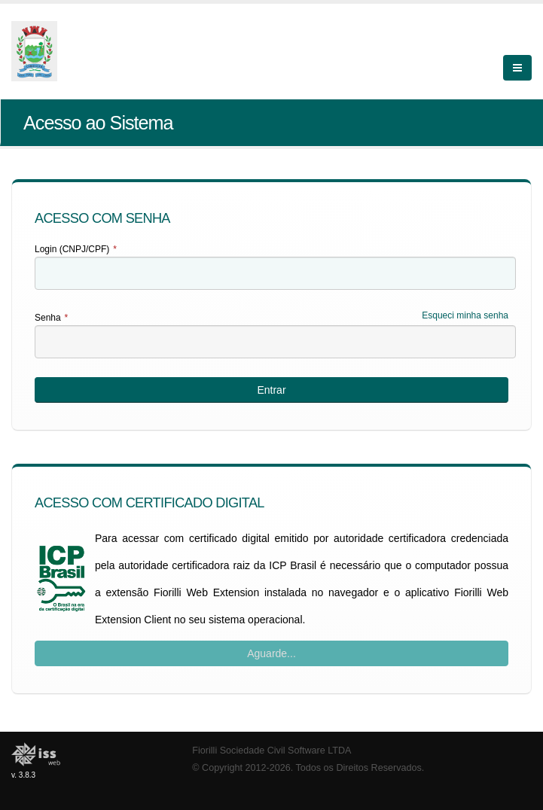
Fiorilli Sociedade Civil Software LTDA (271, 750)
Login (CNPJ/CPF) (76, 249)
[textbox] (275, 273)
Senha (51, 317)
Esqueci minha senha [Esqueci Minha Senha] (465, 315)
